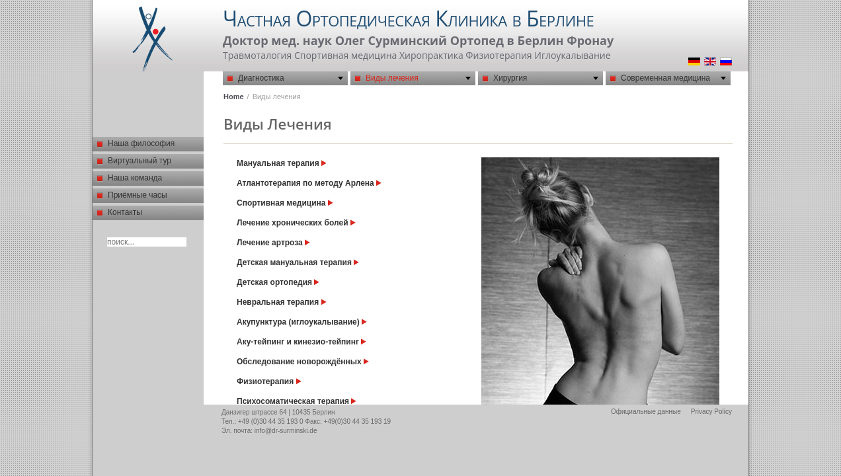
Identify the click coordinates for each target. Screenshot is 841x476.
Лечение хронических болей (296, 222)
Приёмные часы (137, 195)
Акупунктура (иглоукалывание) (302, 322)
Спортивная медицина (285, 203)
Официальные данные (646, 411)
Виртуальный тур (139, 160)
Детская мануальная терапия (298, 262)
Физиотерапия (269, 381)
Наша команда (135, 177)
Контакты (125, 212)
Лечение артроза (273, 242)
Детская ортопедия (278, 282)
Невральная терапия (282, 302)
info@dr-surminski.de (286, 430)
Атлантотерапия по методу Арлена (309, 183)
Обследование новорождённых (303, 361)
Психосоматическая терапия (296, 401)
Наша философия (141, 143)
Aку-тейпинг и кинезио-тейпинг (301, 341)
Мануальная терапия (282, 163)
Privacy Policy (711, 411)
